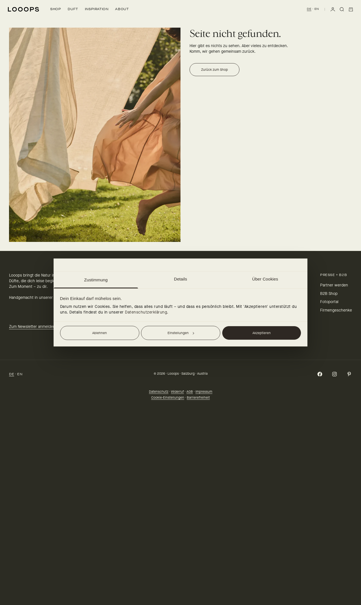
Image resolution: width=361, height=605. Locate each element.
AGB (189, 391)
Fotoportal (329, 301)
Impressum (203, 391)
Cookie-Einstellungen (167, 397)
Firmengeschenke (336, 310)
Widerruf (177, 391)
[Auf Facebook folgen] (320, 374)
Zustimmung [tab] (96, 279)
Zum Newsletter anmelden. (32, 326)
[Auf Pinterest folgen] (349, 374)
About (122, 9)
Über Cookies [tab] (265, 279)
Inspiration (97, 9)
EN (316, 9)
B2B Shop (329, 293)
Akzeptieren (261, 333)
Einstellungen (181, 333)
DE (309, 9)
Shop (55, 9)
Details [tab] (180, 279)
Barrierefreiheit (198, 397)
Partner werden (334, 285)
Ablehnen (99, 333)
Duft (73, 9)
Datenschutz (158, 391)
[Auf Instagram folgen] (334, 374)
